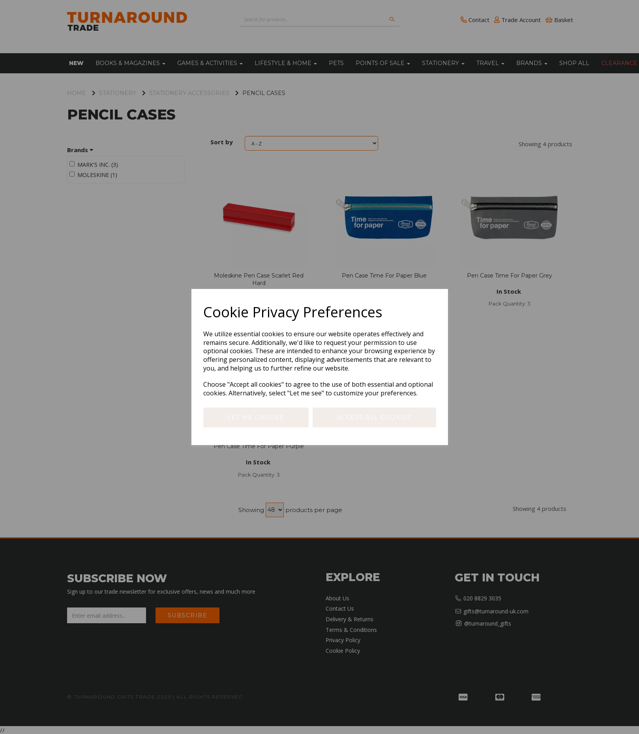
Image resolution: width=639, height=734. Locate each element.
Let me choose (255, 417)
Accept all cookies (374, 417)
